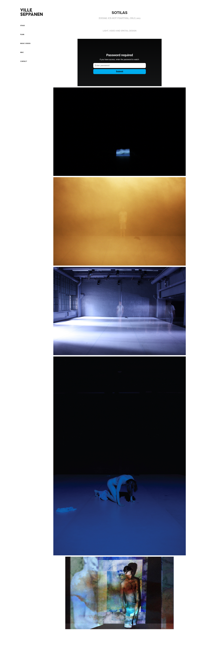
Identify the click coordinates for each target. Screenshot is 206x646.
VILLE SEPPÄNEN (31, 12)
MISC (22, 52)
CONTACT (23, 61)
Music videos (25, 43)
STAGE (22, 25)
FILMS (22, 34)
